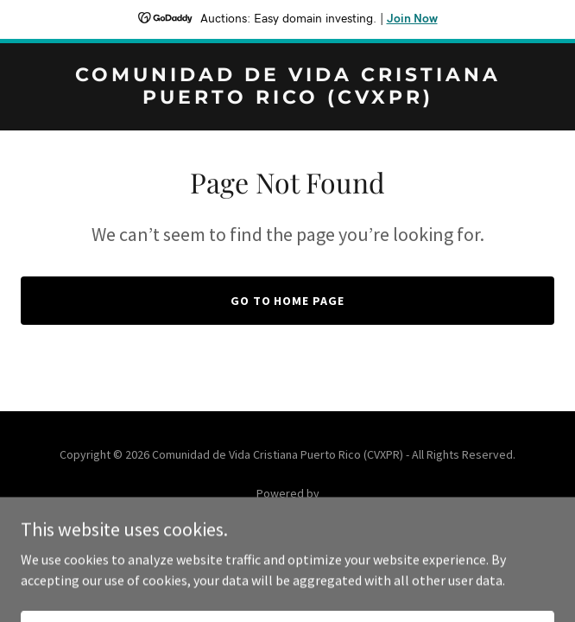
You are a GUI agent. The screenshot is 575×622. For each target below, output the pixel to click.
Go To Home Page (288, 300)
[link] (287, 98)
